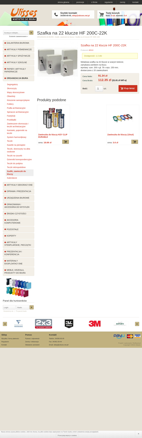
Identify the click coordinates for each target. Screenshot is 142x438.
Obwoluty (11, 96)
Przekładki (11, 120)
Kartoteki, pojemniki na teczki (17, 131)
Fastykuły (11, 116)
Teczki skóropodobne (16, 167)
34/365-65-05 (65, 16)
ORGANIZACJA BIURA (17, 78)
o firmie (94, 2)
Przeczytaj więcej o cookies (67, 435)
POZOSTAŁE (12, 229)
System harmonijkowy (16, 137)
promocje (80, 2)
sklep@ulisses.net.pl (81, 16)
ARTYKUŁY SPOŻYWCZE (18, 56)
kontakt (135, 2)
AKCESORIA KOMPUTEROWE (12, 221)
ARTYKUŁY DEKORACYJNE (20, 185)
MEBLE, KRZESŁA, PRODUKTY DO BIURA (15, 271)
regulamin (109, 2)
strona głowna (63, 2)
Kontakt (4, 345)
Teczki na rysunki (14, 155)
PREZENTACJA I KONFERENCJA (13, 253)
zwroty (122, 2)
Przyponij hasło (21, 311)
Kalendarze (12, 178)
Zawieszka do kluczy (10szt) (120, 134)
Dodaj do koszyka (65, 142)
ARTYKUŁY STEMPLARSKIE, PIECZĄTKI (17, 243)
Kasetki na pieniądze (16, 145)
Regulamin (5, 341)
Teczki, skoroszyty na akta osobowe (18, 150)
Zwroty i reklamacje (32, 341)
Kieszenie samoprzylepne (18, 100)
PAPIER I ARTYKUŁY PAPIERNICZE (15, 70)
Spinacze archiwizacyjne (18, 112)
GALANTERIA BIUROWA (18, 43)
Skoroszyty (12, 88)
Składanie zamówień (32, 345)
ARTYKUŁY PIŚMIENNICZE (19, 49)
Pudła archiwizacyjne (16, 108)
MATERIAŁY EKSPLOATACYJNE (13, 262)
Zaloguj (32, 307)
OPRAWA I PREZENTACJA (19, 191)
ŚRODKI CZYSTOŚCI (16, 213)
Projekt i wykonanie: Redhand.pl (129, 343)
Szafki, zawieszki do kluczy (16, 172)
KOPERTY (11, 236)
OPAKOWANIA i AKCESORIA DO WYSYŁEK (17, 205)
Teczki (9, 141)
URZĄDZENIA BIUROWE (18, 198)
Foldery (10, 104)
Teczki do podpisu (15, 163)
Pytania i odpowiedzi (32, 338)
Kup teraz (129, 88)
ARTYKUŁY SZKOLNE (17, 62)
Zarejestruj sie (8, 311)
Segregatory (12, 84)
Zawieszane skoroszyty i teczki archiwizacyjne (18, 125)
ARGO (91, 50)
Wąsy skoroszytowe (16, 92)
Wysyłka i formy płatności (10, 338)
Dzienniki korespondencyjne (19, 159)
